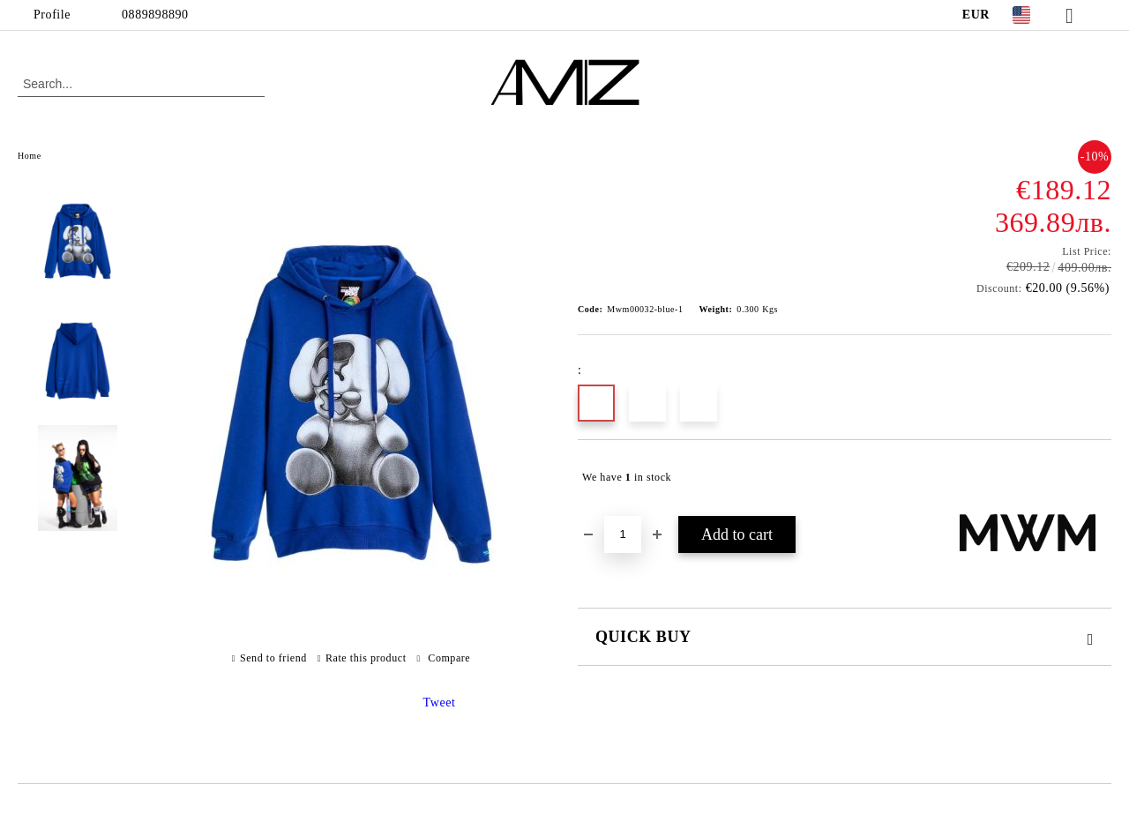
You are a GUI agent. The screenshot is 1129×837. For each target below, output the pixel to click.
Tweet (439, 702)
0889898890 (155, 14)
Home (29, 156)
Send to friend (273, 658)
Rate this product (366, 658)
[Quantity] (622, 534)
